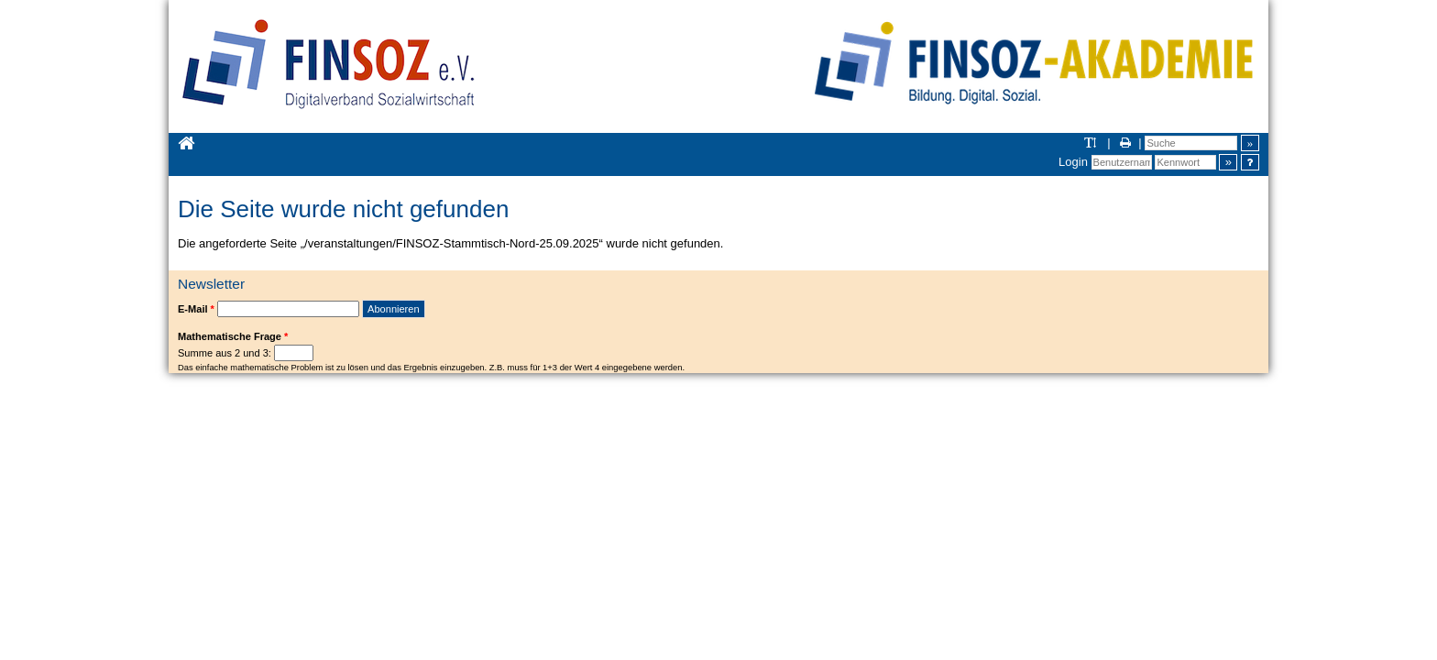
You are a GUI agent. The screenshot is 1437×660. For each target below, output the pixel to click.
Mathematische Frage (233, 336)
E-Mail (196, 308)
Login (1073, 162)
